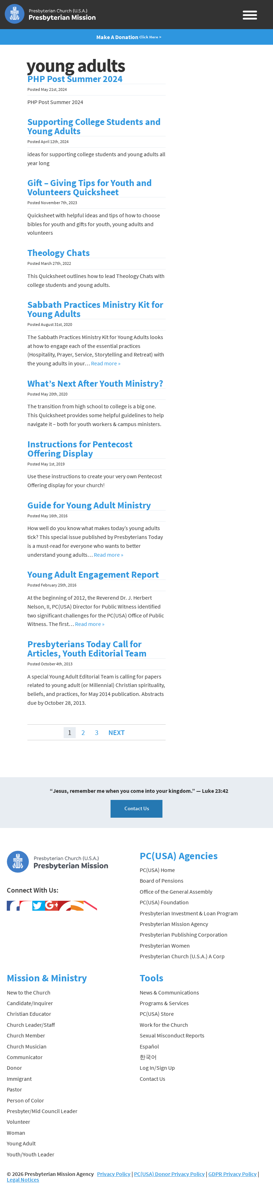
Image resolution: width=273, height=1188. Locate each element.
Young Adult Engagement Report (93, 574)
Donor (14, 1067)
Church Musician (27, 1046)
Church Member (26, 1035)
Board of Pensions (161, 880)
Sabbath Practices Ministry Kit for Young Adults (95, 309)
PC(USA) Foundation (164, 902)
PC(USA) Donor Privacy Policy (169, 1173)
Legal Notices (23, 1179)
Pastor (14, 1089)
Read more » (106, 363)
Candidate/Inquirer (30, 1003)
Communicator (25, 1057)
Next (116, 732)
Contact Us (136, 808)
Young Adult (21, 1143)
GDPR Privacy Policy (232, 1173)
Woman (16, 1132)
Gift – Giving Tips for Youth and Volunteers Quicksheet (89, 187)
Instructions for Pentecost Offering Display (80, 448)
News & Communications (169, 992)
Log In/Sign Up (157, 1067)
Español (149, 1046)
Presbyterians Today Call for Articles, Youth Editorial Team (86, 648)
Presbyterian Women (165, 945)
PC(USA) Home (157, 869)
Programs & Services (164, 1003)
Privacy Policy (113, 1173)
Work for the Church (164, 1024)
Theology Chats (58, 252)
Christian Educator (29, 1013)
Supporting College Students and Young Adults (94, 126)
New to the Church (28, 992)
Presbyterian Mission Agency (174, 923)
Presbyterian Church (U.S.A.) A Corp (182, 956)
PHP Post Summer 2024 (75, 79)
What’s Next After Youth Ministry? (95, 383)
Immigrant (19, 1078)
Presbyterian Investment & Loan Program (189, 913)
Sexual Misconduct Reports (172, 1035)
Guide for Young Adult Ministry (89, 505)
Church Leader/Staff (31, 1024)
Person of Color (25, 1100)
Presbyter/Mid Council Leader (42, 1111)
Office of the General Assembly (176, 891)
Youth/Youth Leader (30, 1154)
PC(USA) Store (157, 1013)
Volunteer (18, 1121)
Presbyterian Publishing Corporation (184, 934)
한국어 (148, 1057)
